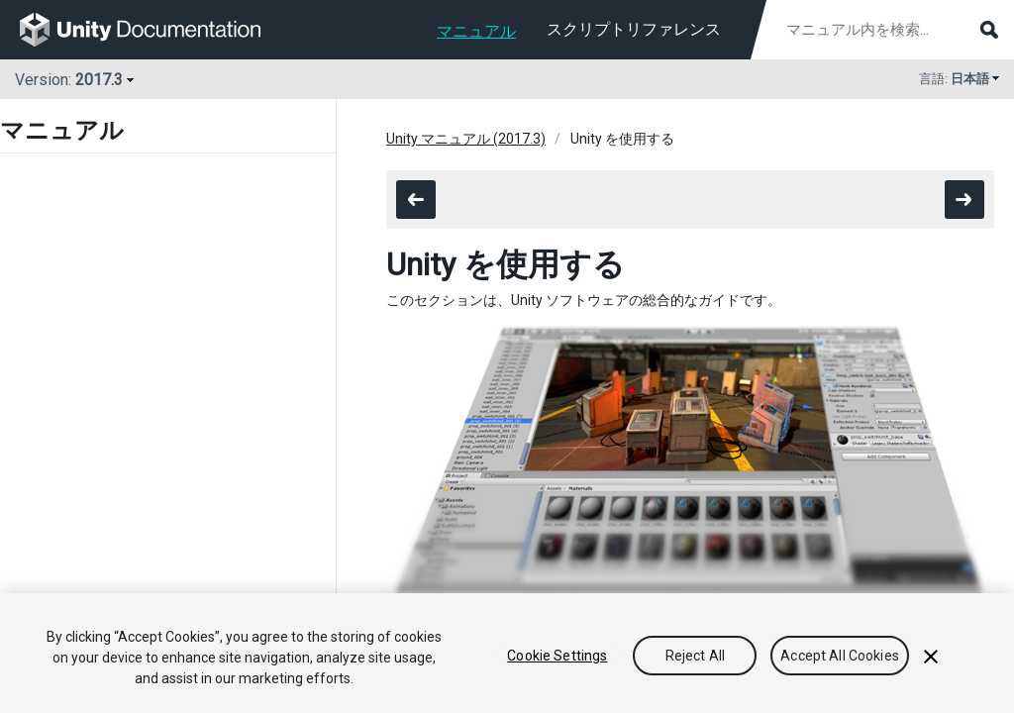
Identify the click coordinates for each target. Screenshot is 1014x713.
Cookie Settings (557, 655)
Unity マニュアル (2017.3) (466, 139)
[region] (507, 653)
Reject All (695, 655)
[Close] (931, 656)
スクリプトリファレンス (634, 29)
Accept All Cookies (839, 655)
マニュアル (476, 31)
